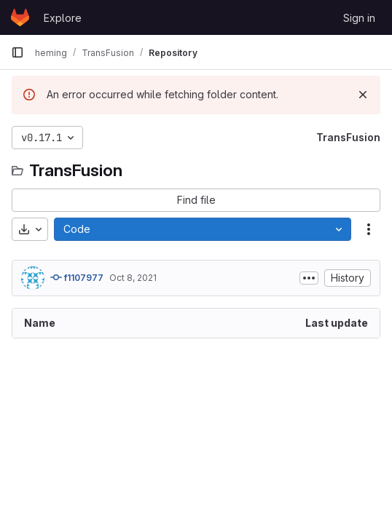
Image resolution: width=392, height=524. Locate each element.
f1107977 (76, 277)
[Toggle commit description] (308, 278)
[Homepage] (20, 17)
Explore (63, 18)
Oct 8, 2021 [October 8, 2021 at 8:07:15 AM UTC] (133, 277)
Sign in (359, 18)
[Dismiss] (363, 94)
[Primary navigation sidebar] (17, 52)
